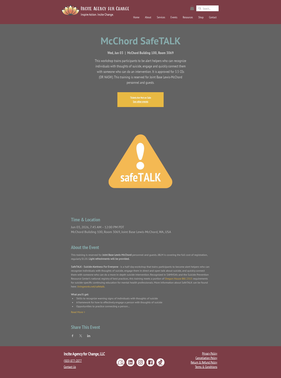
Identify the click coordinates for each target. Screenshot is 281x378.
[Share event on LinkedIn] (88, 335)
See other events (140, 101)
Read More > (78, 312)
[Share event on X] (80, 335)
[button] (192, 7)
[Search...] (207, 8)
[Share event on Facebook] (72, 335)
